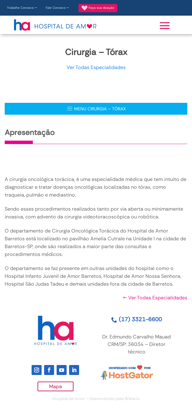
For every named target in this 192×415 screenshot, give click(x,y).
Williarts (132, 398)
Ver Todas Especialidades (96, 67)
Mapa (55, 386)
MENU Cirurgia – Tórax (96, 109)
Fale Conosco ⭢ (57, 8)
